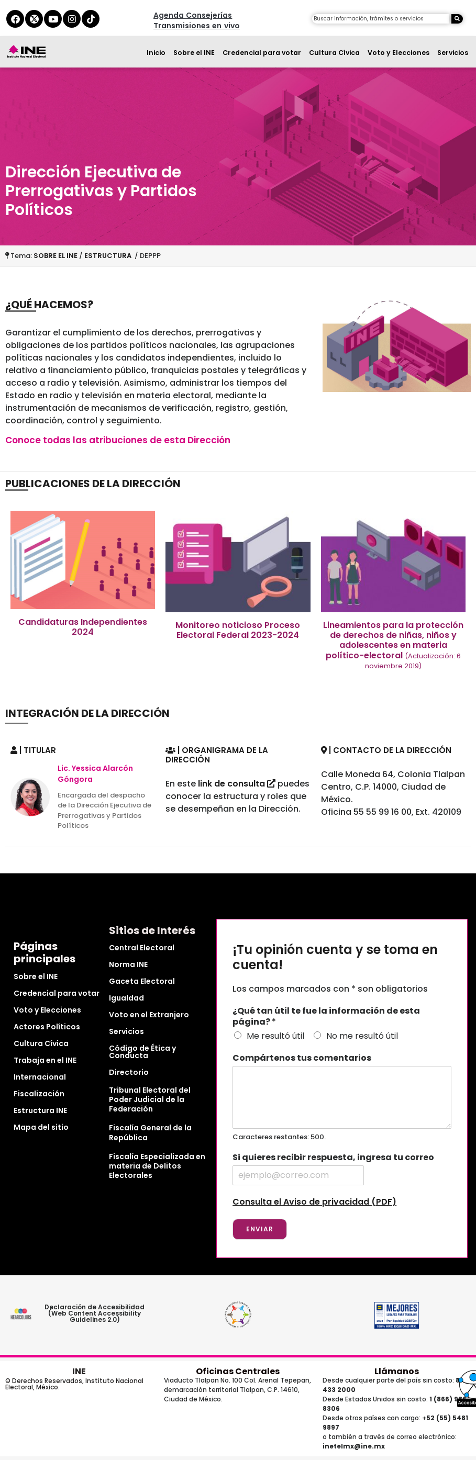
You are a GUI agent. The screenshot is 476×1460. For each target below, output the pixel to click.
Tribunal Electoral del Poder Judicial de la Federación (150, 1099)
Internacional (40, 1077)
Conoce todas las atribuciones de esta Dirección (117, 440)
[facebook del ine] (15, 19)
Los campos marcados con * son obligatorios (330, 989)
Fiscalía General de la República (150, 1132)
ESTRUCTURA (109, 256)
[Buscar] (457, 19)
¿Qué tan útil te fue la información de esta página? (326, 1017)
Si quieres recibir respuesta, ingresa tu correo (333, 1157)
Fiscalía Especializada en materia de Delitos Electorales (157, 1166)
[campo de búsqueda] (380, 19)
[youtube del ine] (53, 19)
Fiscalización (39, 1093)
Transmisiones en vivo (196, 25)
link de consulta (236, 784)
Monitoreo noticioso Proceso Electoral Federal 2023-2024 (237, 630)
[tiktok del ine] (90, 19)
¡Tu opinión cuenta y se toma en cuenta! (335, 957)
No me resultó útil (362, 1036)
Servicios (452, 52)
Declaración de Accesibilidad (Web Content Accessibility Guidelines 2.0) (95, 1313)
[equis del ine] (34, 19)
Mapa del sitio (41, 1127)
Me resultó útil (275, 1036)
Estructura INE (40, 1110)
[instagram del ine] (72, 19)
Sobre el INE (194, 52)
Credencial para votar (262, 52)
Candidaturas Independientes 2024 (82, 627)
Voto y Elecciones (398, 52)
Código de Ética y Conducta (142, 1052)
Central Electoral (141, 947)
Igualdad (126, 998)
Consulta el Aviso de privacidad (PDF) (314, 1202)
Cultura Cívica (334, 52)
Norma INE (128, 964)
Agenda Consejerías (192, 15)
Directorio (129, 1072)
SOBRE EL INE (56, 256)
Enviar (259, 1229)
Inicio (156, 52)
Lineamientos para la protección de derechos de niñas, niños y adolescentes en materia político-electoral (393, 644)
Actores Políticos (47, 1026)
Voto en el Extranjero (149, 1014)
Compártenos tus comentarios (302, 1058)
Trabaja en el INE (45, 1060)
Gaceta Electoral (142, 981)
